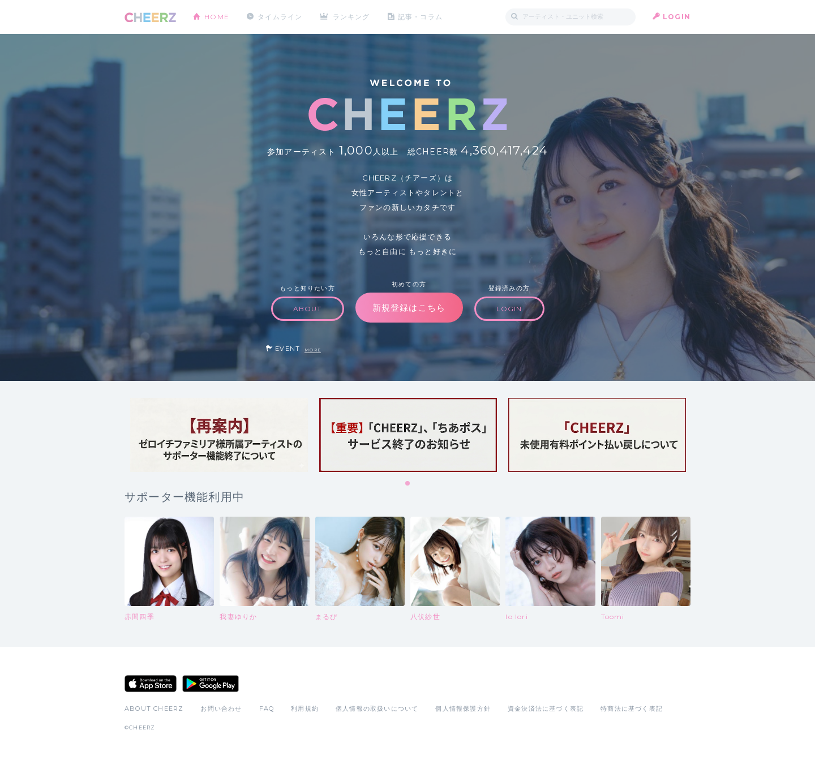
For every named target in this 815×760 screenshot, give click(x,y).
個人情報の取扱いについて (377, 708)
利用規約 (305, 708)
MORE (312, 350)
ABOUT (307, 308)
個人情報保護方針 (463, 708)
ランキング (351, 16)
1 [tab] (408, 484)
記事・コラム (420, 16)
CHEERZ (150, 17)
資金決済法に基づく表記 (546, 708)
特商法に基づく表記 (631, 708)
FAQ (266, 708)
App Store (151, 683)
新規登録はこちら (409, 307)
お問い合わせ (221, 708)
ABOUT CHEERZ (154, 708)
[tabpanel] (219, 435)
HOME (216, 16)
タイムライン (280, 16)
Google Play (210, 683)
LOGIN (676, 16)
